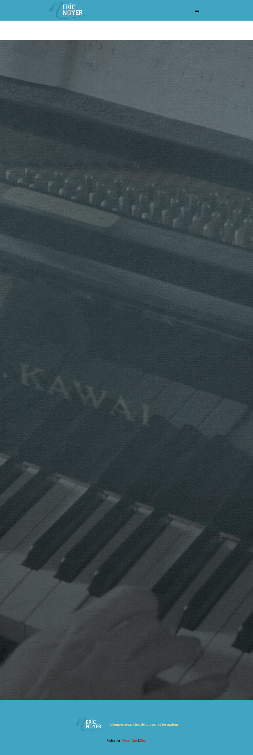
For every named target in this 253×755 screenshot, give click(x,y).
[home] (70, 10)
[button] (197, 10)
